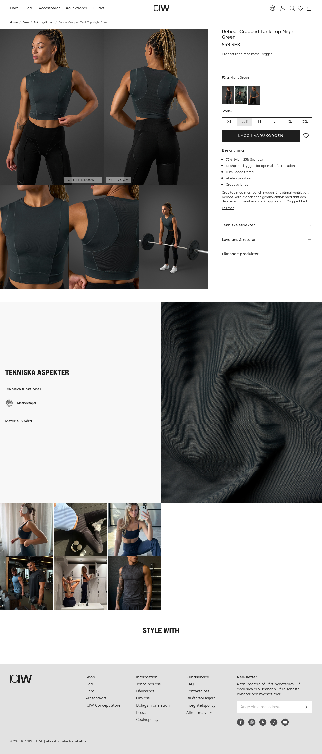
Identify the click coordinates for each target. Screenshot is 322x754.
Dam (14, 8)
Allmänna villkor (200, 712)
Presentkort (96, 698)
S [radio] (245, 122)
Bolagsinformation (153, 705)
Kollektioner (76, 8)
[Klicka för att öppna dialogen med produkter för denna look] (26, 529)
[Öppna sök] (292, 8)
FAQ (190, 684)
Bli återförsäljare (201, 698)
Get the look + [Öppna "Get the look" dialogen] (83, 180)
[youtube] (285, 722)
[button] (52, 107)
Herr (28, 8)
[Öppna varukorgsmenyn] (309, 8)
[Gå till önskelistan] (300, 8)
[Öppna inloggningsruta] (283, 8)
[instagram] (252, 722)
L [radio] (274, 121)
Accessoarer (49, 8)
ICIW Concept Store (103, 705)
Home (14, 22)
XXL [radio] (305, 121)
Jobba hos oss (148, 684)
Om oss (143, 698)
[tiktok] (274, 722)
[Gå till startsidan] (161, 8)
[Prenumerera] (306, 707)
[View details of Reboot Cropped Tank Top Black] (228, 95)
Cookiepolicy (147, 719)
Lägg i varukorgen (260, 135)
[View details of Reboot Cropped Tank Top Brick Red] (241, 95)
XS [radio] (229, 121)
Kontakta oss (197, 691)
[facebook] (241, 722)
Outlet (99, 8)
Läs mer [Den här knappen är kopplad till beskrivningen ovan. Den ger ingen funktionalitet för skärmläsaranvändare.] (228, 208)
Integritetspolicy (201, 705)
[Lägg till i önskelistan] (306, 136)
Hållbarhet (145, 691)
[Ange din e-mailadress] (268, 707)
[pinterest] (263, 722)
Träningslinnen (44, 22)
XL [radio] (290, 121)
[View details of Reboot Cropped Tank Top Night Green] (254, 95)
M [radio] (259, 121)
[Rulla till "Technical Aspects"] (267, 225)
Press (141, 712)
